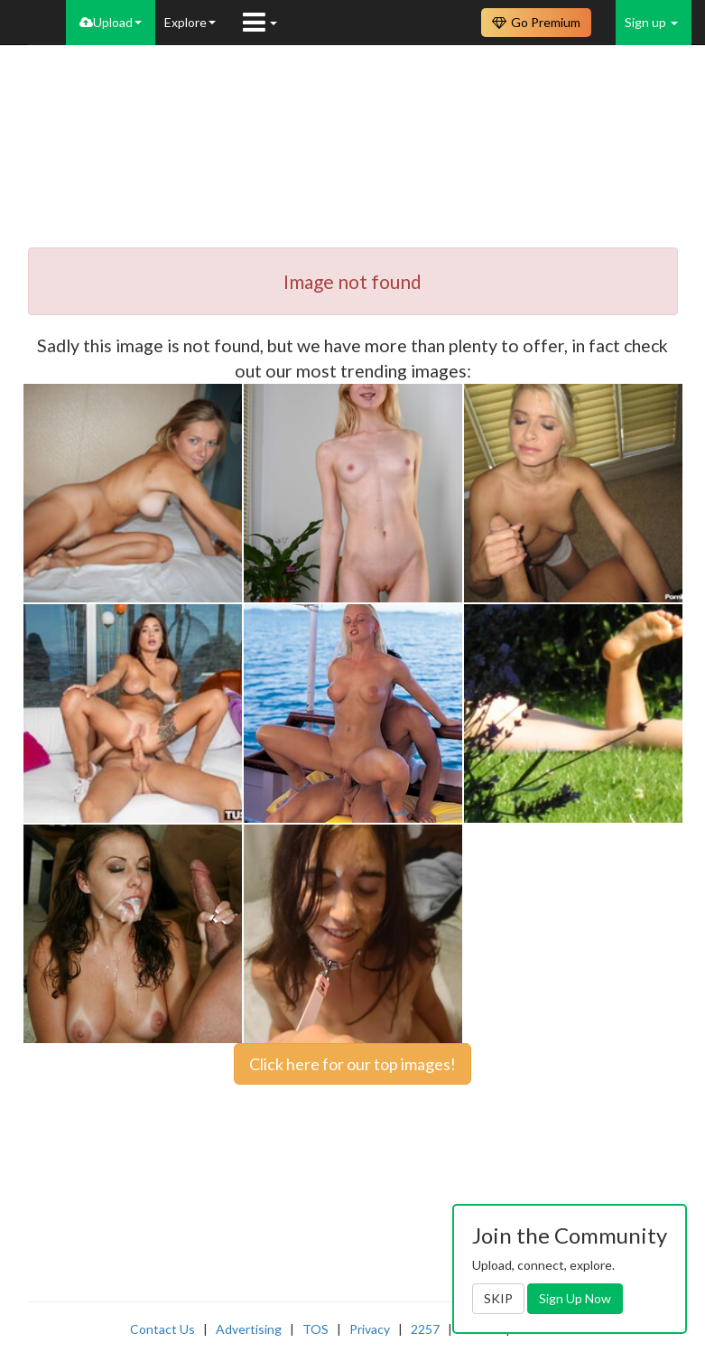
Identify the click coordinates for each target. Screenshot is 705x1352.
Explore (190, 22)
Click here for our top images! (352, 1064)
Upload (110, 22)
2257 (425, 1329)
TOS (315, 1329)
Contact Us (162, 1329)
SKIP (498, 1298)
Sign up (651, 22)
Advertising (249, 1329)
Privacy (369, 1329)
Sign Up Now (575, 1298)
